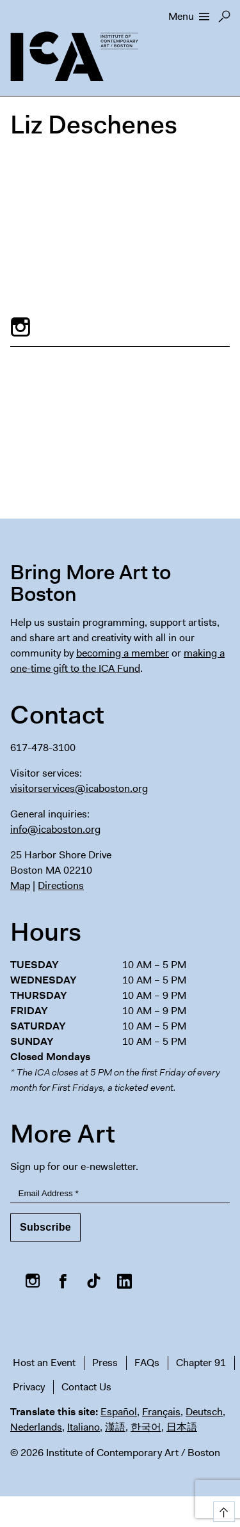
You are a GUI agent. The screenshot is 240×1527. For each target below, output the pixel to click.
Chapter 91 (201, 1362)
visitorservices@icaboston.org (79, 788)
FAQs (146, 1362)
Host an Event (44, 1362)
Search (224, 19)
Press (105, 1362)
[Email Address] (120, 1194)
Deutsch (204, 1411)
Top (222, 1509)
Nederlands (36, 1427)
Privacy (29, 1387)
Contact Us (86, 1387)
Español (118, 1411)
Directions (61, 885)
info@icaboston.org (55, 829)
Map (20, 885)
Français (161, 1411)
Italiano (83, 1427)
